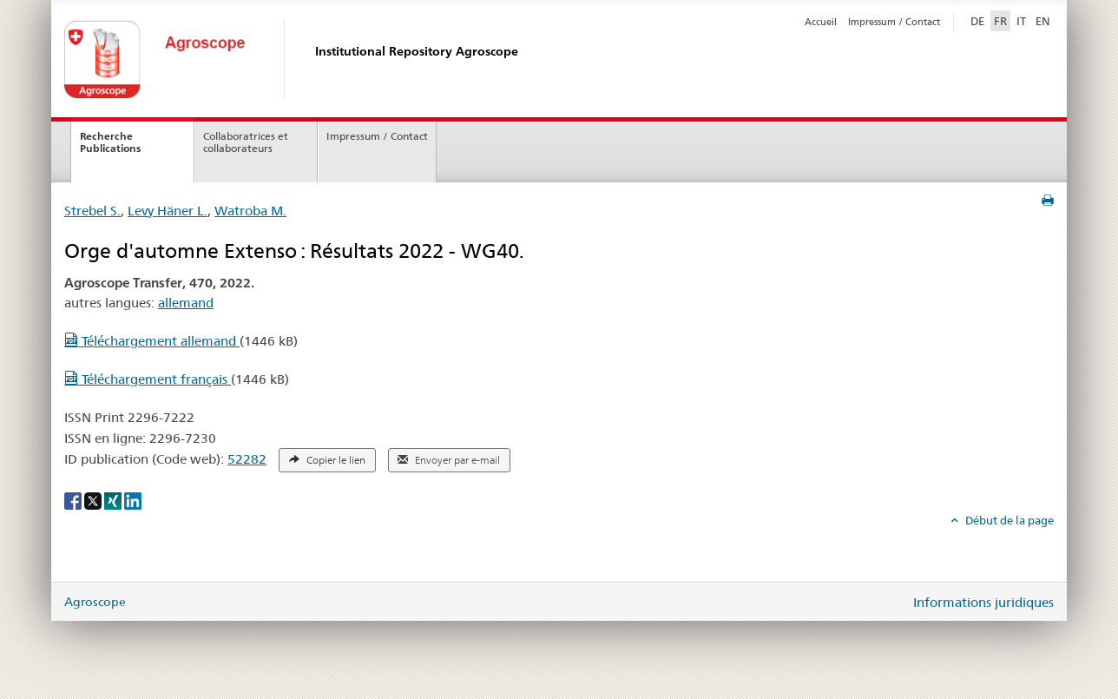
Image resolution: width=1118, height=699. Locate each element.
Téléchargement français (147, 379)
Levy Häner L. (167, 210)
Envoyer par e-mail (449, 460)
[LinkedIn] (132, 500)
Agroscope (95, 602)
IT (1021, 21)
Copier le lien (327, 460)
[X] (94, 500)
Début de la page (1008, 520)
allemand (186, 302)
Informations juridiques (983, 602)
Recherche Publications (110, 142)
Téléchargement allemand (152, 341)
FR (1000, 21)
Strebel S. (92, 210)
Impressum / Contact (894, 22)
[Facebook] (74, 500)
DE (979, 20)
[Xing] (114, 500)
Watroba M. (250, 210)
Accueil (821, 22)
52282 (246, 459)
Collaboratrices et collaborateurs (245, 142)
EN (1043, 21)
